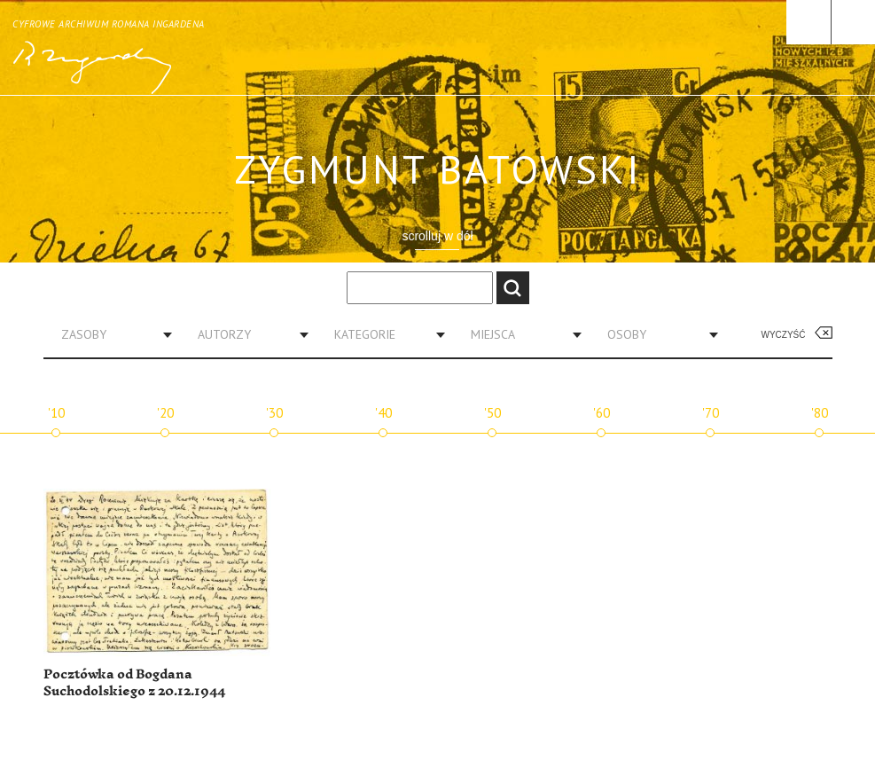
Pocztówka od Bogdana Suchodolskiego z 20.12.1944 (134, 683)
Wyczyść (784, 335)
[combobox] (109, 334)
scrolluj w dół (437, 236)
